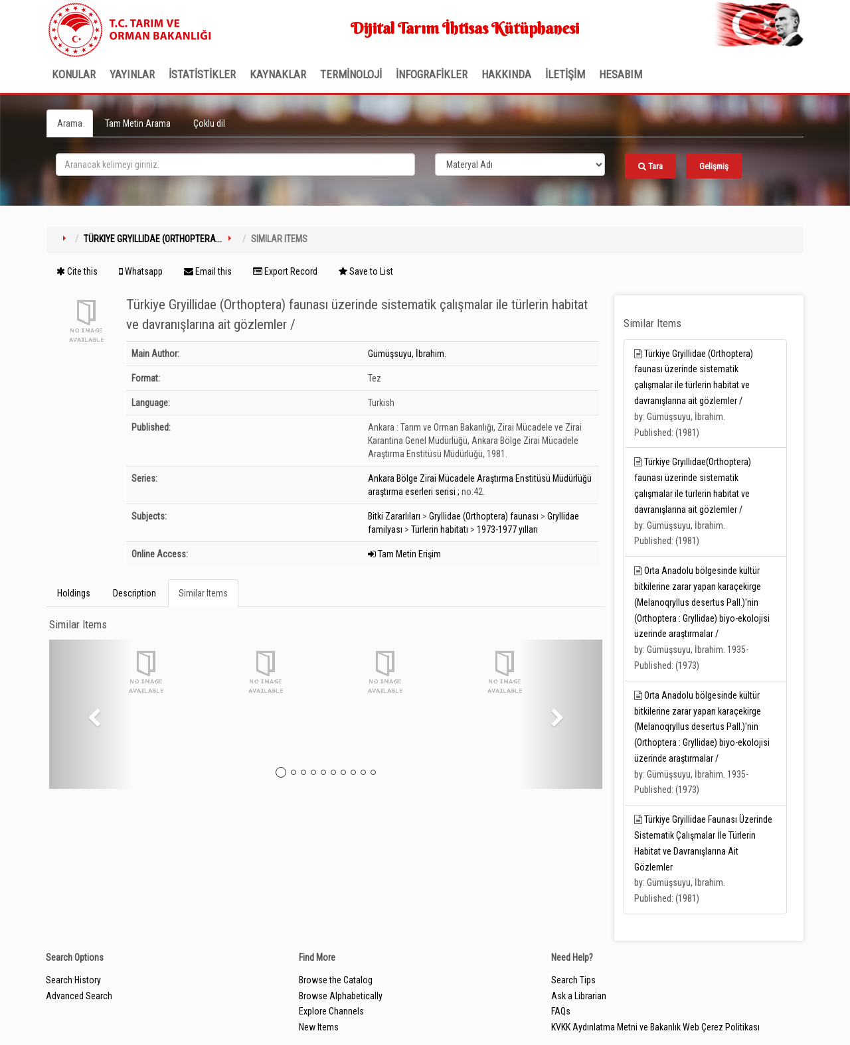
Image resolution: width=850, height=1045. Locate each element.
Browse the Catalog (336, 980)
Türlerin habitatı (439, 529)
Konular (74, 74)
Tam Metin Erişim (404, 554)
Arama (69, 123)
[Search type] (520, 164)
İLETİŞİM (565, 74)
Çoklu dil (209, 123)
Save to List (366, 271)
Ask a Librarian (578, 996)
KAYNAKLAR (278, 74)
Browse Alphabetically (340, 996)
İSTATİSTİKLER (202, 74)
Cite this (77, 271)
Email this (208, 271)
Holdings (73, 593)
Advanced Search (79, 996)
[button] (90, 714)
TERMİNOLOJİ (351, 74)
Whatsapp (141, 271)
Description (134, 593)
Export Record (285, 271)
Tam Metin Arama (138, 123)
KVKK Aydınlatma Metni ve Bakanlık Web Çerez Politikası (655, 1027)
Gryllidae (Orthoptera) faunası (484, 516)
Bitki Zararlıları (394, 516)
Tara (650, 166)
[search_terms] (235, 164)
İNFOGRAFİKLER (432, 74)
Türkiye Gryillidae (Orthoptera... (153, 239)
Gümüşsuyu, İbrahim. (407, 353)
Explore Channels (331, 1011)
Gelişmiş (713, 166)
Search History (73, 980)
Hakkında (506, 74)
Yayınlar (132, 74)
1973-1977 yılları (507, 529)
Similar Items (203, 593)
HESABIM (620, 74)
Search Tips (573, 980)
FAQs (560, 1011)
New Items (319, 1027)
